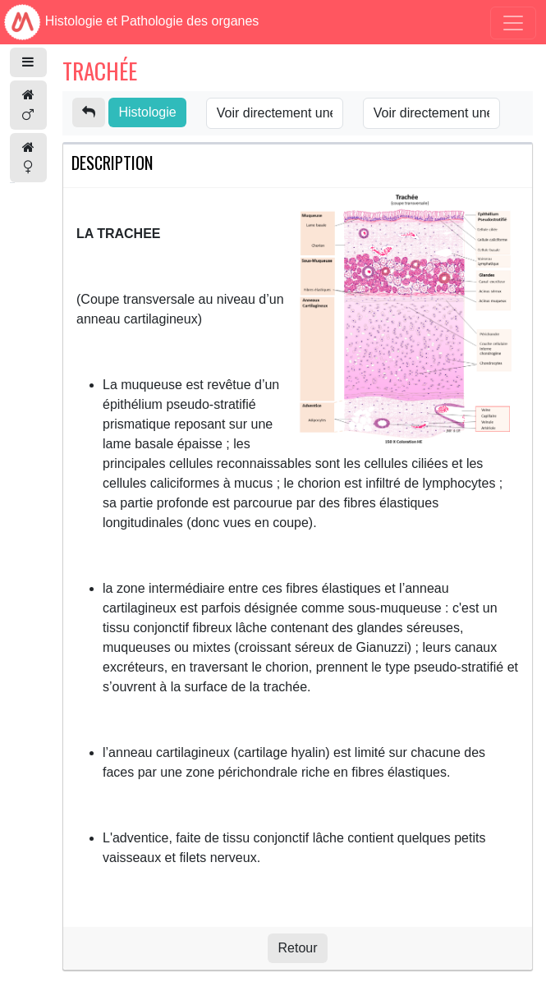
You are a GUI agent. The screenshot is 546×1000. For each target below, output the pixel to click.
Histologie (147, 112)
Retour (297, 948)
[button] (28, 62)
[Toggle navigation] (513, 23)
